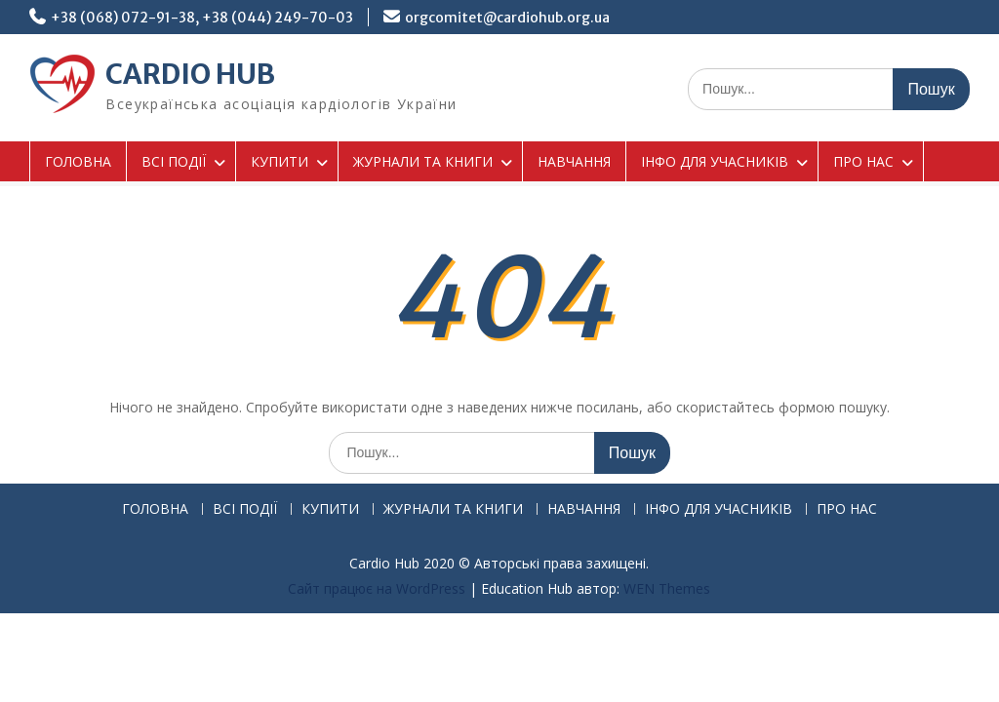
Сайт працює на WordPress (376, 588)
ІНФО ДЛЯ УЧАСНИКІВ (714, 161)
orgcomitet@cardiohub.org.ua (507, 17)
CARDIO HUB (190, 74)
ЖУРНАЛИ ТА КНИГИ (423, 161)
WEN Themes (666, 588)
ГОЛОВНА (78, 161)
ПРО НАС (863, 161)
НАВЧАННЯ (574, 161)
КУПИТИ (279, 161)
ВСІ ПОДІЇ (173, 161)
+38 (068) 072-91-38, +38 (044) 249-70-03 (202, 17)
